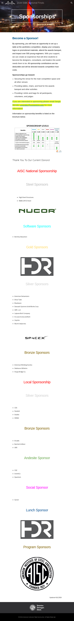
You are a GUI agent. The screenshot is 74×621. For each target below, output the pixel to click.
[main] (37, 16)
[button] (2, 3)
